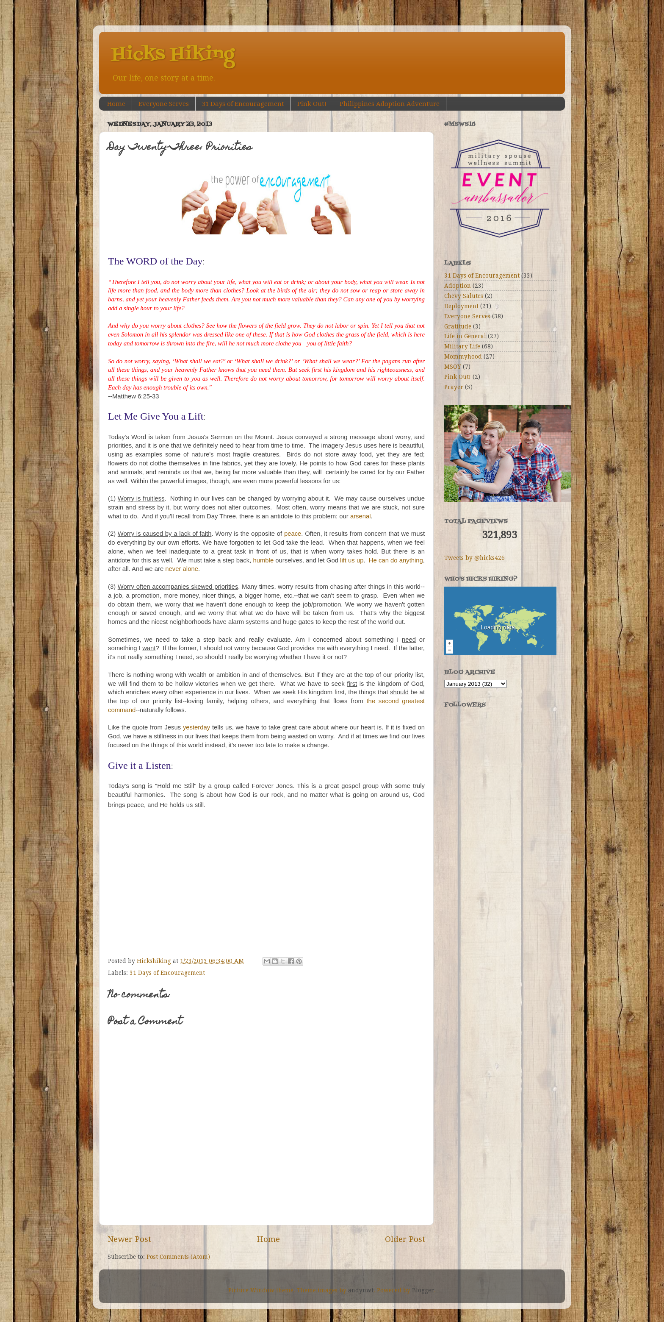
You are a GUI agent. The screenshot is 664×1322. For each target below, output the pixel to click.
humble (263, 560)
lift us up (351, 560)
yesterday (197, 727)
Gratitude (457, 326)
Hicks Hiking (173, 54)
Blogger (423, 1290)
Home (116, 104)
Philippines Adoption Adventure (390, 104)
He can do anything (396, 560)
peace (292, 533)
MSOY (452, 366)
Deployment (461, 306)
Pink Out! (311, 104)
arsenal (360, 516)
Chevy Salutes (463, 295)
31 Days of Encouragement (243, 104)
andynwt (361, 1290)
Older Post (405, 1239)
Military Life (462, 346)
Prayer (453, 387)
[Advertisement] (486, 832)
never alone (181, 568)
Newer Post (129, 1239)
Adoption (457, 285)
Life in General (465, 336)
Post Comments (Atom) (178, 1256)
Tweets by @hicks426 (474, 557)
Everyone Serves (163, 104)
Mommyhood (463, 356)
